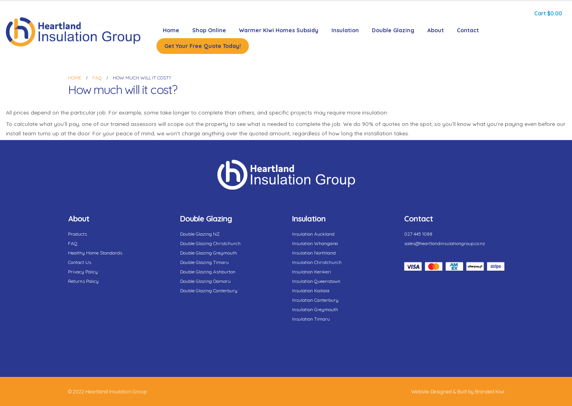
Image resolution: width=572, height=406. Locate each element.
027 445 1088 (418, 234)
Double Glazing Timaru (204, 262)
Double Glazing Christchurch (210, 243)
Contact (468, 30)
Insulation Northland (314, 253)
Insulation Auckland (313, 234)
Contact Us (79, 262)
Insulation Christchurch (317, 262)
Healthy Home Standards (95, 253)
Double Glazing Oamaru (205, 281)
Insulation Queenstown (316, 281)
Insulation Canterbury (315, 300)
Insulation (345, 30)
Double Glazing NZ (200, 234)
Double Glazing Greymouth (208, 253)
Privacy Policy (83, 272)
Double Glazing (393, 30)
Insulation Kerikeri (311, 272)
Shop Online (209, 30)
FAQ (72, 243)
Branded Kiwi (489, 391)
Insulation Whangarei (315, 243)
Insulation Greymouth (315, 309)
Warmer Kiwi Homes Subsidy (278, 30)
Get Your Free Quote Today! (202, 46)
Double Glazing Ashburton (207, 272)
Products (77, 234)
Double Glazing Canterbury (208, 290)
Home (171, 30)
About (435, 30)
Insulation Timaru (311, 319)
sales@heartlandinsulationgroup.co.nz (444, 243)
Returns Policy (83, 281)
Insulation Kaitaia (310, 290)
